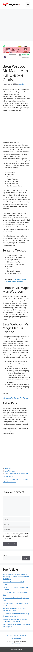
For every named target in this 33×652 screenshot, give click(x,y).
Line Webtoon (10, 471)
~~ (16, 398)
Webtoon (8, 468)
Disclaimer (23, 635)
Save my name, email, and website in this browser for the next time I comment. (17, 536)
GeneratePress (16, 644)
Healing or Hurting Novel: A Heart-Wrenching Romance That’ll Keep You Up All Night (16, 576)
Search (5, 555)
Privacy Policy (16, 638)
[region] (16, 25)
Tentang (9, 635)
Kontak (16, 635)
